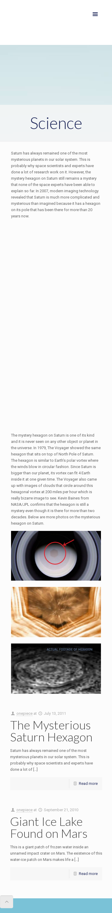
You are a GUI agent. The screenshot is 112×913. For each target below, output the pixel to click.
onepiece (24, 713)
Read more (88, 783)
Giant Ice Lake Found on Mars (49, 827)
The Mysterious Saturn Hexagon (51, 731)
